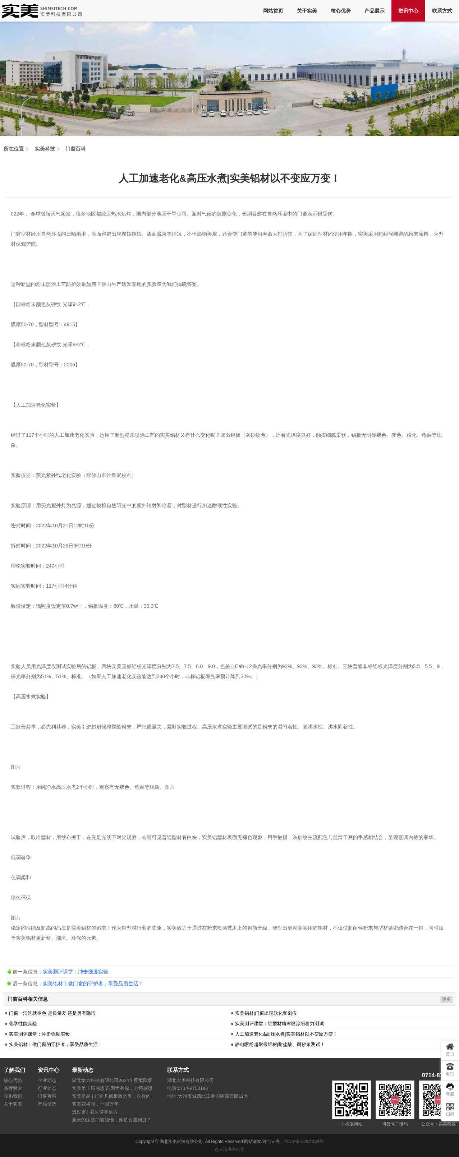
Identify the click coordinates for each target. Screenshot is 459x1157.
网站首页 (273, 11)
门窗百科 (75, 149)
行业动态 (47, 1088)
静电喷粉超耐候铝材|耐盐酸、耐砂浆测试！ (280, 1044)
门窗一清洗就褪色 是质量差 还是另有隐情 (52, 1013)
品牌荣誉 (13, 1088)
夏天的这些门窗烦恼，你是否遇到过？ (111, 1120)
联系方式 (442, 11)
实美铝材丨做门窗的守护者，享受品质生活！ (93, 983)
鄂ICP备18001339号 (303, 1141)
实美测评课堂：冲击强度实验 (75, 972)
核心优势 (341, 11)
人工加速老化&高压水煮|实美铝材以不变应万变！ (286, 1034)
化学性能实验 (23, 1023)
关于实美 (307, 11)
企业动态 (47, 1080)
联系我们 (13, 1096)
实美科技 (45, 149)
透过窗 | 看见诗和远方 (95, 1112)
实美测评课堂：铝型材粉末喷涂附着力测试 (279, 1023)
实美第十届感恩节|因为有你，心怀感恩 (112, 1088)
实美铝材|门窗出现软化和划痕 (266, 1013)
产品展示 (374, 11)
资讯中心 (408, 11)
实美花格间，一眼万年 (95, 1104)
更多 (446, 999)
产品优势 (47, 1104)
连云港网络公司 (230, 1149)
